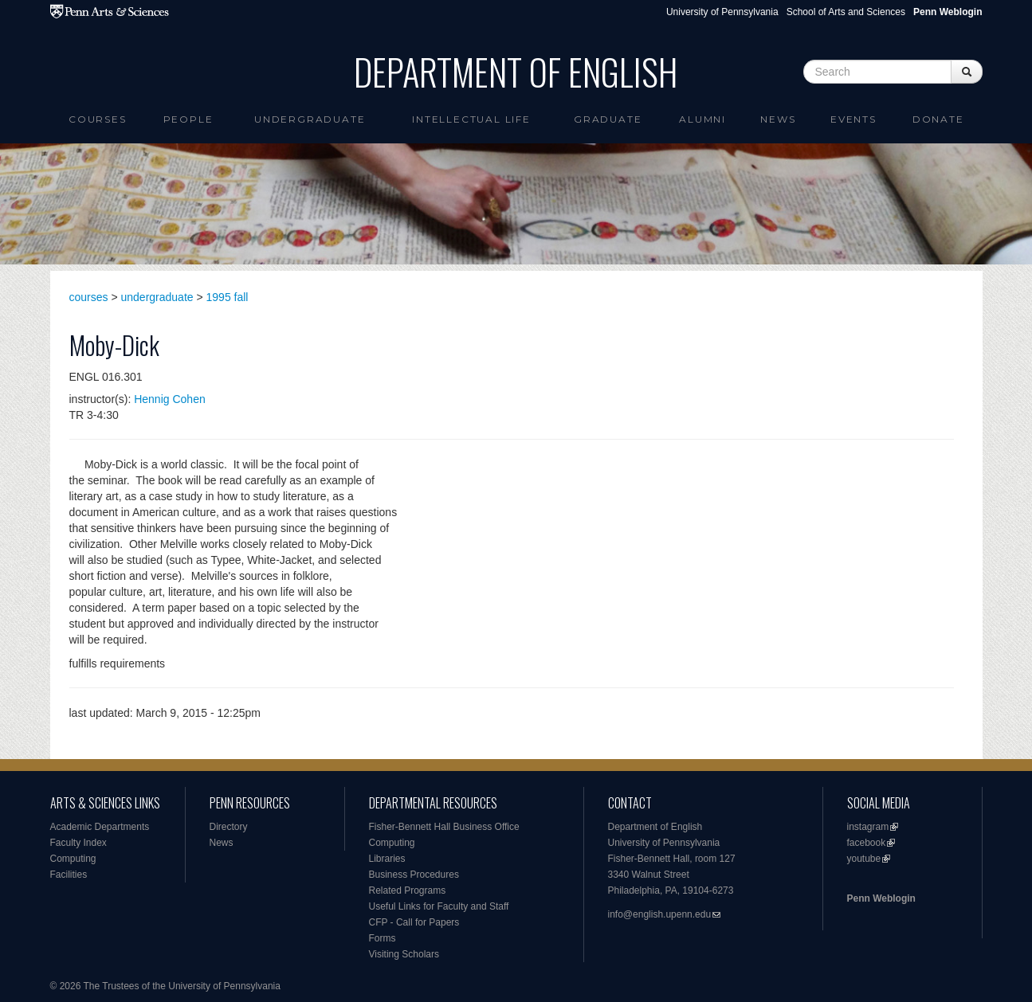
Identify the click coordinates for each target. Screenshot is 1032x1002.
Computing (73, 858)
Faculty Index (78, 842)
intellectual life (471, 119)
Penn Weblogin (881, 898)
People (188, 119)
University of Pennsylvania (722, 12)
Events (853, 119)
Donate (938, 119)
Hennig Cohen (170, 399)
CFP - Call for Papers (414, 922)
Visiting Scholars (404, 954)
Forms (382, 938)
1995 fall (227, 297)
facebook (866, 842)
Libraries (387, 858)
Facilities (69, 874)
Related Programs (407, 890)
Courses (98, 119)
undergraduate (157, 297)
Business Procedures (414, 874)
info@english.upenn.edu (660, 914)
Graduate (608, 119)
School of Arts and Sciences (846, 12)
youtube (864, 858)
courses (88, 297)
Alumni (702, 119)
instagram (868, 826)
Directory (229, 826)
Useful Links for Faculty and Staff (439, 906)
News (777, 119)
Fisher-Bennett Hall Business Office (444, 826)
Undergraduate (309, 119)
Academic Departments (100, 826)
